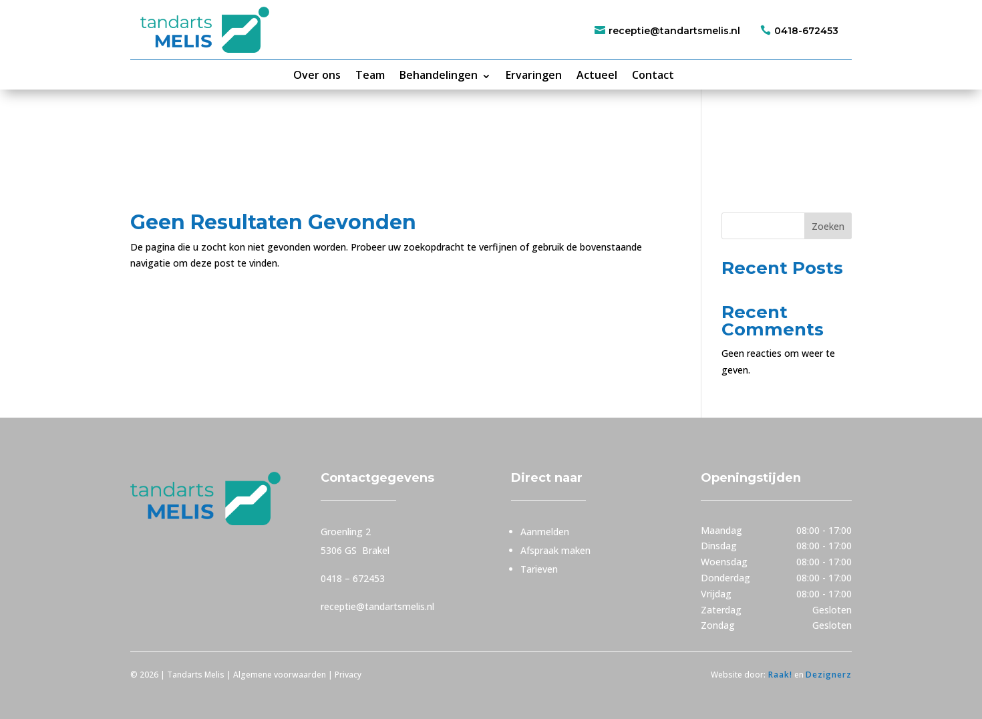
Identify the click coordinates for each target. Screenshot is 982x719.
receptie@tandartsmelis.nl (674, 31)
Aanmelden (544, 531)
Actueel (597, 74)
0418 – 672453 (353, 578)
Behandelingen (438, 74)
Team (370, 74)
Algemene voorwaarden (279, 674)
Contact (653, 74)
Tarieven (539, 569)
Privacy (349, 674)
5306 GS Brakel (355, 550)
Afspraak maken (555, 550)
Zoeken (828, 226)
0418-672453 (806, 31)
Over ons (317, 74)
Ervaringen (534, 74)
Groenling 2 (346, 531)
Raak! (779, 674)
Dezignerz (829, 674)
